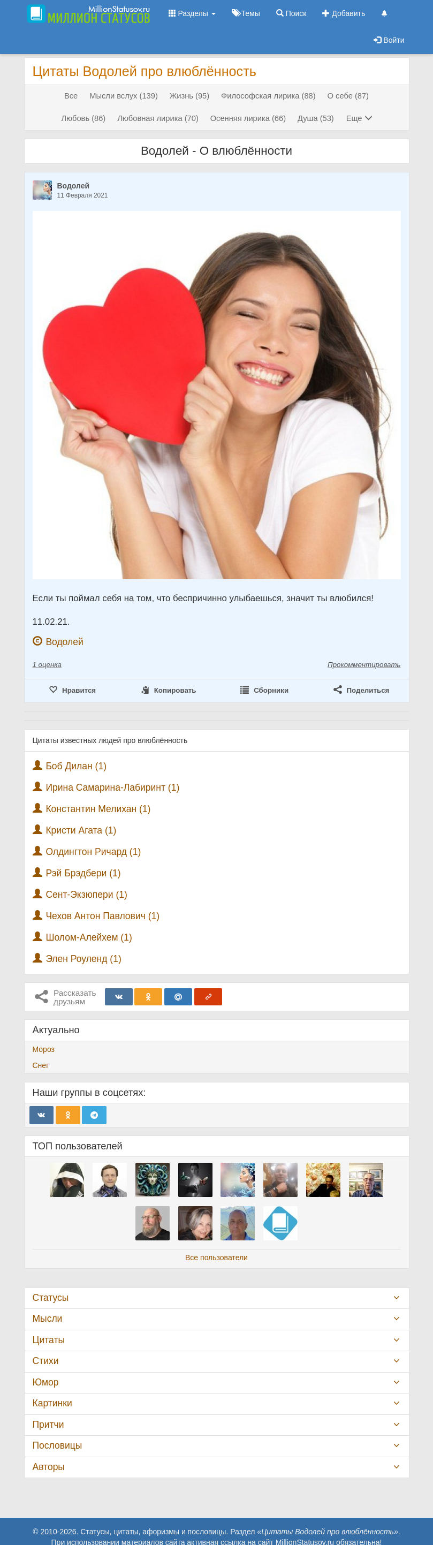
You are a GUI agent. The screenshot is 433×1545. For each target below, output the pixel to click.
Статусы (51, 1297)
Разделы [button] (192, 13)
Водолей (73, 185)
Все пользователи (216, 1257)
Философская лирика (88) (268, 96)
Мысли (48, 1318)
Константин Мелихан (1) (97, 809)
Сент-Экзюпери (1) (86, 894)
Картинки (52, 1403)
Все (71, 96)
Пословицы (57, 1445)
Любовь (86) (83, 118)
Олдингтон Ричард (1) (93, 851)
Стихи (46, 1360)
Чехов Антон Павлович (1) (102, 916)
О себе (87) (348, 96)
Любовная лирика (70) (158, 118)
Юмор (46, 1382)
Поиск (291, 13)
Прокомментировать (364, 665)
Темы (246, 13)
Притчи (48, 1424)
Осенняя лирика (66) (248, 118)
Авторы (49, 1466)
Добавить (343, 13)
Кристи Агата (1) (80, 830)
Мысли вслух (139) (123, 96)
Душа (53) (316, 118)
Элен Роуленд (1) (83, 958)
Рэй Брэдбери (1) (82, 873)
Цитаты (49, 1340)
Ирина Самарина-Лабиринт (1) (112, 787)
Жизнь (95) (189, 96)
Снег (41, 1065)
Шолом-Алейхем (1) (88, 937)
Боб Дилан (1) (76, 766)
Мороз (44, 1049)
